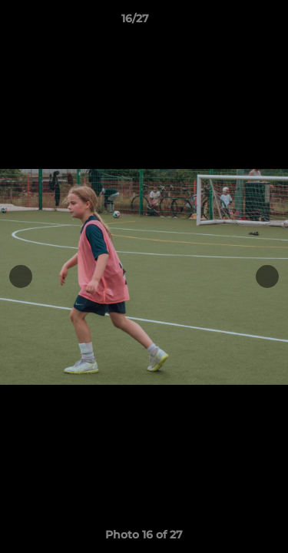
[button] (232, 22)
